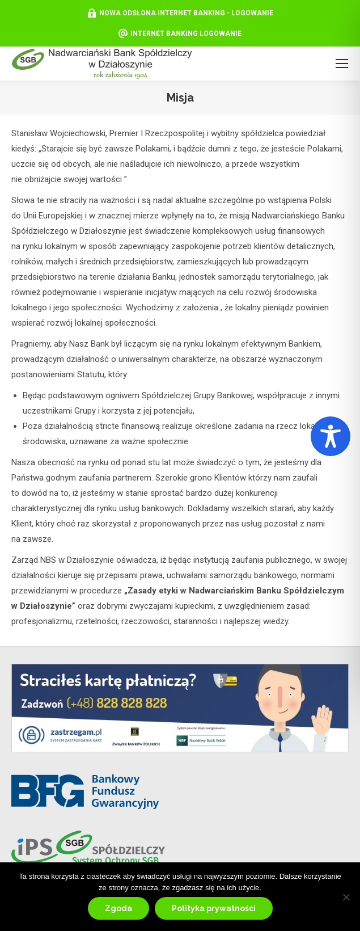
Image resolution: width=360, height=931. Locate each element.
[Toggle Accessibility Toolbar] (330, 436)
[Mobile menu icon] (342, 63)
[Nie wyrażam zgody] (345, 897)
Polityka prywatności (214, 908)
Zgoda (118, 908)
